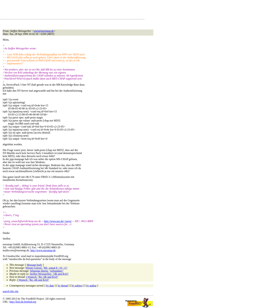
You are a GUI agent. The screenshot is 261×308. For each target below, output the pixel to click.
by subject (77, 285)
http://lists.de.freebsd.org (22, 301)
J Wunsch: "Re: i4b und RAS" (42, 276)
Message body (34, 264)
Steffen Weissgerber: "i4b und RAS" (49, 273)
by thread (63, 285)
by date (50, 285)
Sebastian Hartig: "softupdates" (47, 270)
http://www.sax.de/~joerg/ (58, 221)
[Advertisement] (64, 10)
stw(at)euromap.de (44, 31)
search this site (10, 291)
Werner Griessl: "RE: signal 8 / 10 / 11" (46, 267)
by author (91, 285)
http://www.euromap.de (43, 250)
